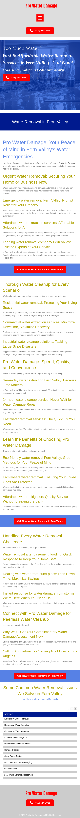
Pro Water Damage (67, 163)
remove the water (65, 312)
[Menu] (40, 18)
